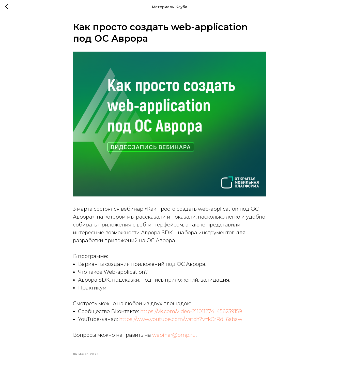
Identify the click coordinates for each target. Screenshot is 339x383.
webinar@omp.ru (174, 338)
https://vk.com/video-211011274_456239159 (191, 314)
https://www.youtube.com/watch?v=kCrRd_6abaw (180, 322)
